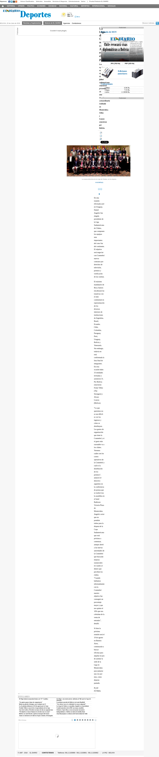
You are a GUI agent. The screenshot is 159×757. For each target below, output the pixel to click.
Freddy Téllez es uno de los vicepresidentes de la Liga (34, 708)
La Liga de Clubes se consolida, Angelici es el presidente (73, 706)
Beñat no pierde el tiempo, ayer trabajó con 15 (32, 704)
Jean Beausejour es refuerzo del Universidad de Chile (72, 713)
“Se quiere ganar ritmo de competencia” (30, 702)
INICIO (3, 6)
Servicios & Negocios (60, 1)
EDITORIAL (11, 6)
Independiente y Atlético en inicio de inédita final (71, 711)
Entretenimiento (74, 1)
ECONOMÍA (41, 6)
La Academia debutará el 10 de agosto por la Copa (33, 706)
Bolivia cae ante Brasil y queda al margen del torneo (34, 713)
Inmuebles (47, 1)
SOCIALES (111, 6)
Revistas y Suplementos (32, 23)
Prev (72, 720)
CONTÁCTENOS (48, 753)
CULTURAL (74, 6)
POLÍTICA (30, 6)
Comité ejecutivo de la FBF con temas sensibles (70, 708)
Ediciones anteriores (122, 72)
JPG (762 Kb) (115, 63)
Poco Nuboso (63, 15)
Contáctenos (76, 23)
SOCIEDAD (52, 6)
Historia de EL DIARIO (53, 23)
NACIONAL (63, 6)
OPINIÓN (21, 6)
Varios (83, 1)
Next (95, 720)
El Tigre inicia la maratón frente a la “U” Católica (33, 699)
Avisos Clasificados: (27, 1)
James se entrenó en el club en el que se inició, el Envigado (36, 715)
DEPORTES (85, 6)
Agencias (66, 23)
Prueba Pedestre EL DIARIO (98, 1)
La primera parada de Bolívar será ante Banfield (71, 702)
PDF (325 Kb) (129, 63)
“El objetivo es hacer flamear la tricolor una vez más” (34, 711)
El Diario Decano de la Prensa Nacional (28, 14)
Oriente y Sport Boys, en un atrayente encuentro (71, 710)
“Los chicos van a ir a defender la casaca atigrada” (71, 704)
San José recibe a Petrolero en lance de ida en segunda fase (36, 710)
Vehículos (39, 1)
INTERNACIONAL (98, 6)
